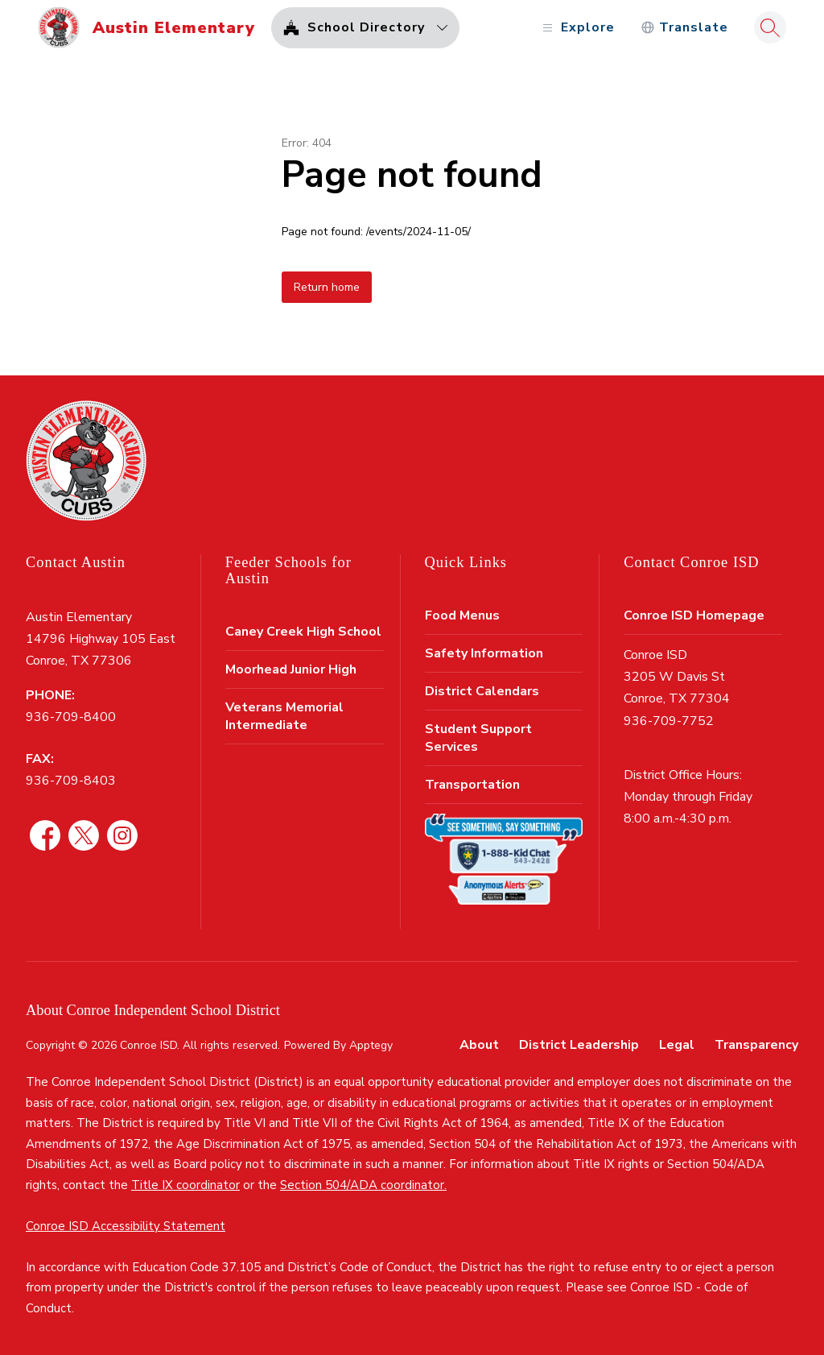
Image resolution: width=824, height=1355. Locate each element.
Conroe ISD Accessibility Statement (125, 1226)
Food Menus (462, 615)
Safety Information (484, 653)
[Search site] (770, 27)
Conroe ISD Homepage (694, 615)
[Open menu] (576, 28)
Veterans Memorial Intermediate (284, 716)
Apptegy (371, 1045)
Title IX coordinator (185, 1185)
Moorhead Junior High (290, 669)
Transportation (472, 785)
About (479, 1045)
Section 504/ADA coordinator (362, 1185)
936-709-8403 (71, 780)
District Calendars (482, 691)
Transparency (756, 1045)
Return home (327, 287)
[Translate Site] (684, 28)
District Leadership (579, 1045)
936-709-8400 (71, 717)
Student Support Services (478, 738)
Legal (676, 1045)
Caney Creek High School (303, 631)
